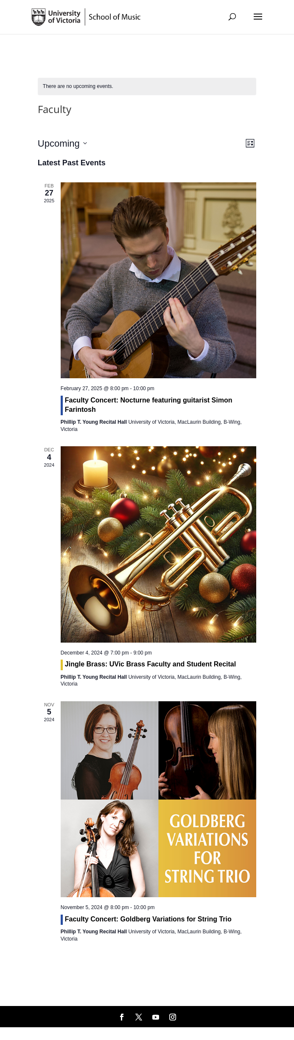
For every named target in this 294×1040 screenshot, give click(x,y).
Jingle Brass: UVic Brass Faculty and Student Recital (150, 664)
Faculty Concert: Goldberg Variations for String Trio (148, 919)
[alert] (78, 86)
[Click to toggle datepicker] (62, 143)
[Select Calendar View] (250, 143)
